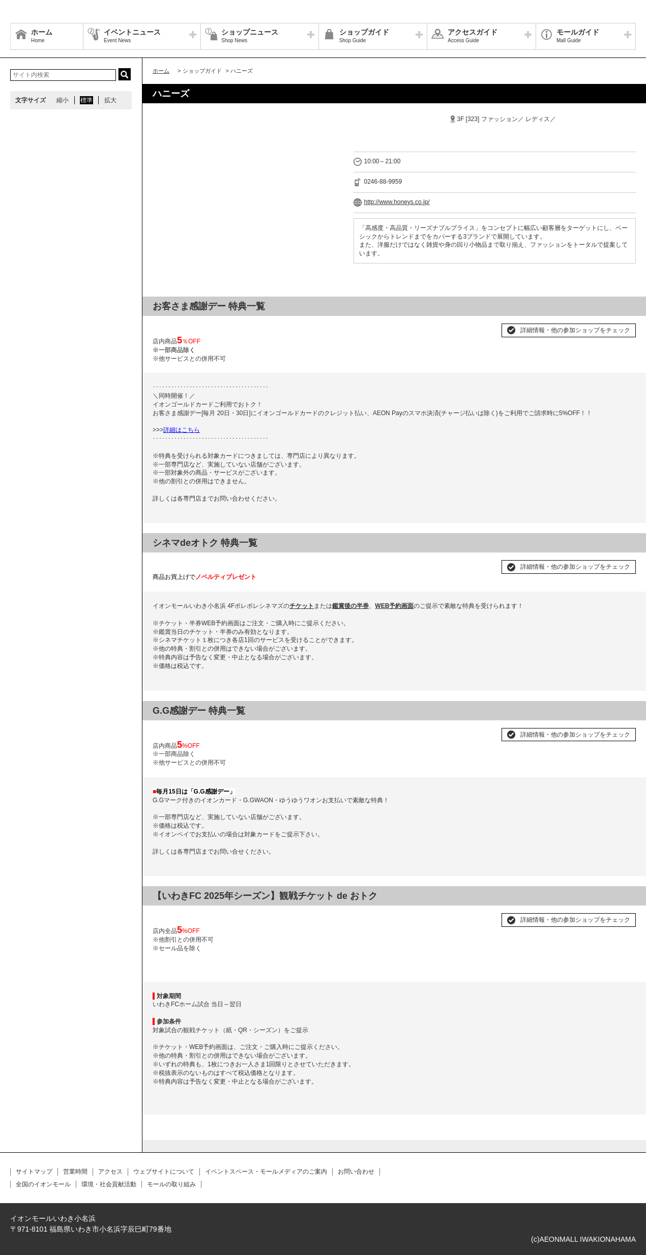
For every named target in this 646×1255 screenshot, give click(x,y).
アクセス (110, 1171)
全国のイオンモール (43, 1184)
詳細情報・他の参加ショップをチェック (575, 330)
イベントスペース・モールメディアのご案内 (266, 1171)
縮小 (62, 100)
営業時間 (75, 1171)
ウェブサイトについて (163, 1171)
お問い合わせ (356, 1171)
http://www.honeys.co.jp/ (396, 202)
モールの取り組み (171, 1184)
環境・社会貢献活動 (108, 1184)
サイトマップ (34, 1171)
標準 (86, 100)
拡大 (110, 100)
